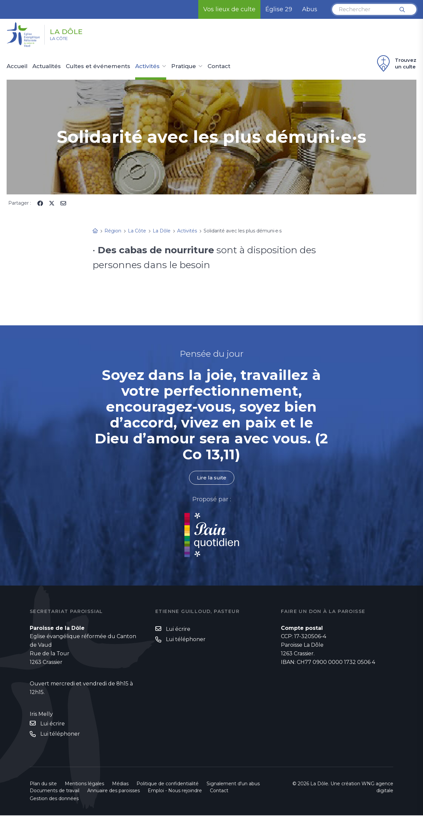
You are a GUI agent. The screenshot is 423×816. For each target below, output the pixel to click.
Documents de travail (54, 791)
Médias (120, 784)
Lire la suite (211, 478)
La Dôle (73, 30)
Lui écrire (52, 723)
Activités (147, 66)
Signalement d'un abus (233, 784)
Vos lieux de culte (229, 9)
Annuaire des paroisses (113, 791)
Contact (219, 66)
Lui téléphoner (60, 734)
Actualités (46, 66)
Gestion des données (54, 799)
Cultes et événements (98, 66)
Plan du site (43, 784)
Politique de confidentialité (167, 784)
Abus (309, 9)
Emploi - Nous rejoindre (175, 791)
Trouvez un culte (395, 63)
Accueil (17, 66)
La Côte (63, 40)
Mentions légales (84, 784)
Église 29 (278, 9)
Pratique (183, 66)
